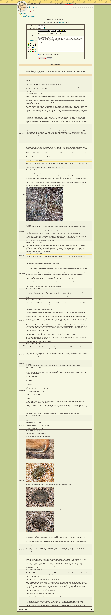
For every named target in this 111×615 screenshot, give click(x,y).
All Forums (23, 13)
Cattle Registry (47, 3)
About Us (33, 3)
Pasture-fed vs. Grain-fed (29, 16)
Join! (39, 3)
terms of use (91, 612)
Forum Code (31, 40)
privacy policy (83, 612)
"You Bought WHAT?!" (26, 15)
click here (57, 20)
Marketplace (59, 3)
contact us (76, 612)
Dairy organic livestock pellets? (31, 18)
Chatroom (68, 3)
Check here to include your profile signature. (49, 54)
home (71, 612)
